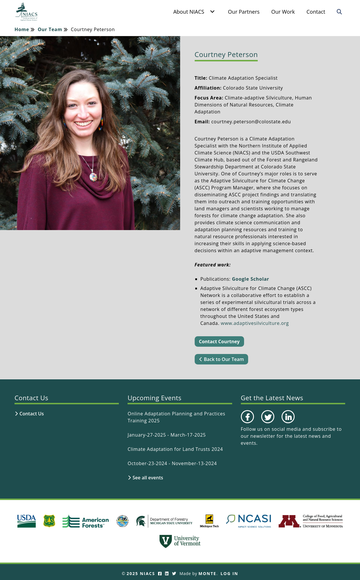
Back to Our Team (224, 359)
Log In (229, 573)
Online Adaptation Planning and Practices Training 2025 (176, 417)
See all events (147, 478)
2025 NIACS (141, 573)
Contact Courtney (219, 341)
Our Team (50, 29)
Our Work (283, 12)
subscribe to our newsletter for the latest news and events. (291, 436)
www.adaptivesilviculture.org (255, 323)
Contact (315, 12)
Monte (207, 573)
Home (22, 29)
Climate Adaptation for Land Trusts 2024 (175, 449)
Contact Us (31, 414)
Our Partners (243, 12)
